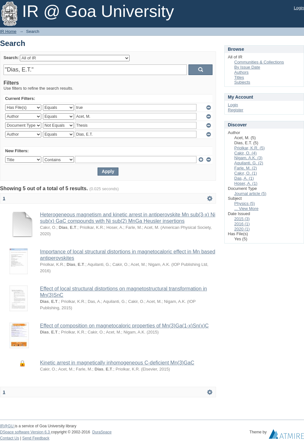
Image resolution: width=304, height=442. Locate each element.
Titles (239, 77)
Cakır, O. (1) (245, 173)
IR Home (8, 31)
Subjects (242, 82)
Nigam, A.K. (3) (248, 157)
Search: (11, 57)
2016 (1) (242, 223)
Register (235, 110)
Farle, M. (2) (245, 168)
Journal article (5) (250, 193)
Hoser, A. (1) (245, 183)
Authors (241, 72)
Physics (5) (244, 203)
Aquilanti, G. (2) (248, 163)
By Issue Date (247, 67)
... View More (246, 208)
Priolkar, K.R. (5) (249, 148)
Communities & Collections (259, 62)
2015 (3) (242, 218)
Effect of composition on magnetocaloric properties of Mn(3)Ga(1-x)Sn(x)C (124, 325)
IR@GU (7, 426)
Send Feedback (36, 438)
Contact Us (9, 438)
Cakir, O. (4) (245, 153)
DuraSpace (101, 432)
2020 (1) (242, 229)
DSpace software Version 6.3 (25, 432)
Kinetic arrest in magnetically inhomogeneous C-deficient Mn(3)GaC (117, 362)
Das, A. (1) (244, 178)
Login (299, 7)
